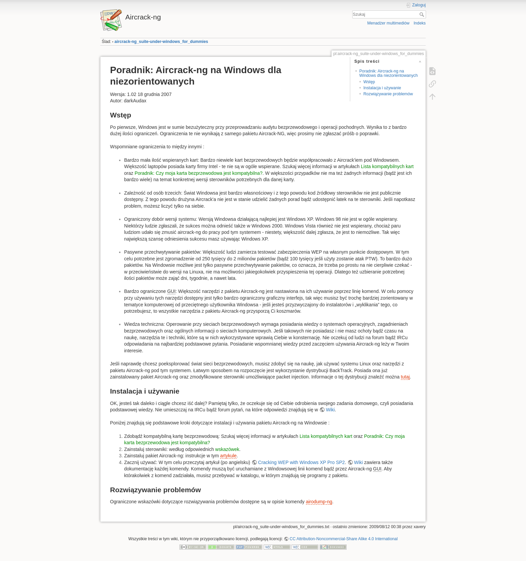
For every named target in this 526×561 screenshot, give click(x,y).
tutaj (405, 376)
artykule (228, 455)
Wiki (330, 409)
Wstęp (369, 82)
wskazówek (227, 449)
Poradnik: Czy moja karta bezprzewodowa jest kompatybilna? (198, 173)
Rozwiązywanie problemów (388, 94)
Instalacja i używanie (382, 88)
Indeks (420, 23)
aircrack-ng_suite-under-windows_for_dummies (161, 41)
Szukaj (422, 14)
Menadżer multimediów (388, 23)
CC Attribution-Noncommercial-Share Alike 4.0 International (344, 539)
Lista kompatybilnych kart (387, 166)
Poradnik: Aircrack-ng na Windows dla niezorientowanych (388, 73)
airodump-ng (319, 501)
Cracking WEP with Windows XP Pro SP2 (301, 462)
